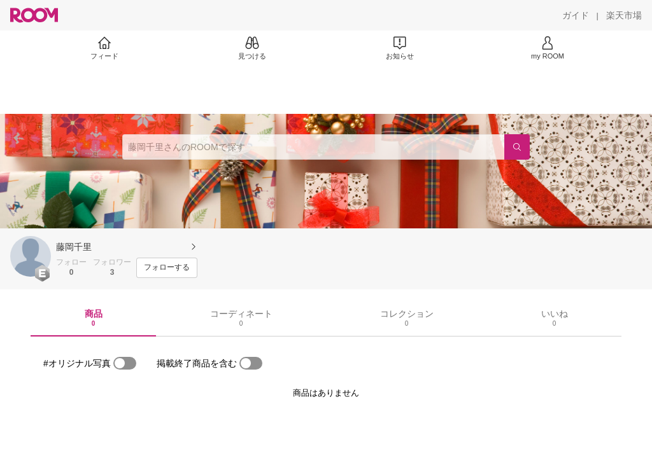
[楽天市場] (624, 15)
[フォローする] (166, 268)
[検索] (517, 147)
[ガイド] (575, 15)
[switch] (124, 363)
